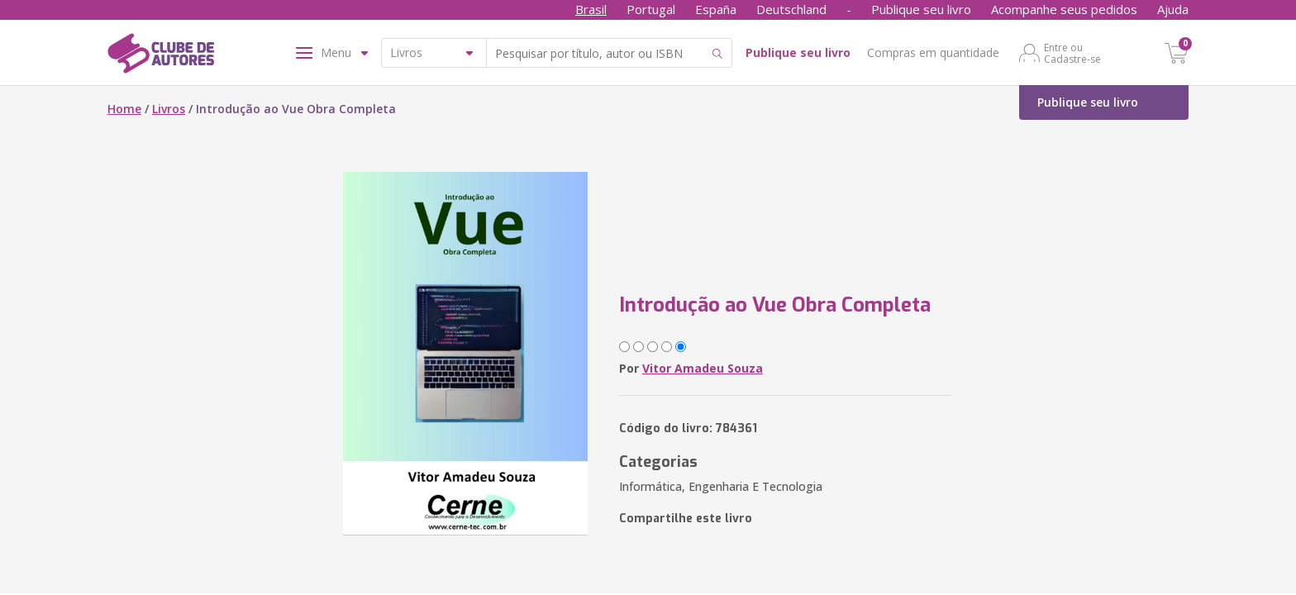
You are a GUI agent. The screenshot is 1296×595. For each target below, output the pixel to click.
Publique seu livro (921, 9)
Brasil (591, 9)
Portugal (651, 9)
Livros (168, 109)
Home (124, 109)
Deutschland (791, 9)
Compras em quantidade (933, 52)
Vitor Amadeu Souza (702, 368)
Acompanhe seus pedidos (1064, 9)
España (715, 9)
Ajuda (1173, 9)
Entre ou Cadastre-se (1072, 52)
